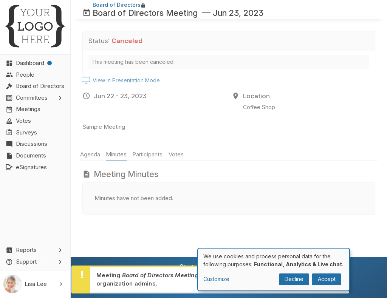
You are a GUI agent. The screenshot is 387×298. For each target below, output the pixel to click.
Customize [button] (216, 279)
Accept (327, 279)
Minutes (118, 154)
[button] (35, 98)
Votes (178, 154)
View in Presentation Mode (121, 80)
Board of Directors (117, 5)
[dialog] (273, 269)
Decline (294, 279)
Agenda (92, 154)
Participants (150, 154)
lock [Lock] (143, 5)
